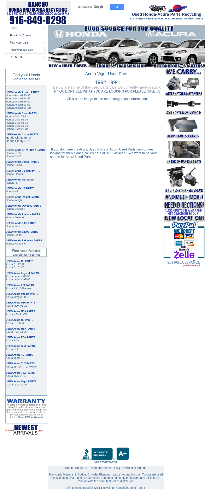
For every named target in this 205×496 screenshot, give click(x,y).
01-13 (23, 305)
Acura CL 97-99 (15, 264)
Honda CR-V (13, 153)
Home (69, 468)
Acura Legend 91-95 (18, 279)
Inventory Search (101, 468)
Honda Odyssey (15, 208)
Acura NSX (12, 314)
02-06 (23, 331)
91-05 (23, 314)
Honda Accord (14, 98)
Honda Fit (11, 182)
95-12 (20, 357)
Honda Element (15, 174)
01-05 (24, 125)
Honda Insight (14, 200)
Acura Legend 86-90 (18, 276)
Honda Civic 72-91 (17, 116)
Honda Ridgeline (16, 243)
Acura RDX (12, 340)
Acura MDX (12, 305)
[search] (91, 7)
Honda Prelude (15, 217)
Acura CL (11, 267)
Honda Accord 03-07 (18, 104)
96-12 (21, 323)
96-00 (24, 122)
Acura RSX (12, 331)
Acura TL (11, 357)
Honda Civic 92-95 (17, 119)
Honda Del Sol (14, 164)
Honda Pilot (13, 226)
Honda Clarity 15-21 (19, 141)
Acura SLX (12, 349)
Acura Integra (14, 297)
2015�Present (27, 366)
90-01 (26, 297)
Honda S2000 (14, 234)
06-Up (24, 128)
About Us (81, 468)
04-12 (22, 375)
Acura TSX (12, 375)
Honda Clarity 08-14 (19, 137)
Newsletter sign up (134, 468)
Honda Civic (13, 122)
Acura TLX (12, 366)
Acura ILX (12, 288)
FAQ (117, 468)
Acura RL (11, 323)
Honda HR (12, 191)
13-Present (24, 288)
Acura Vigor (13, 384)
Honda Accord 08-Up (18, 107)
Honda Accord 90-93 (18, 95)
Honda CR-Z (13, 156)
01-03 (21, 267)
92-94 (23, 384)
